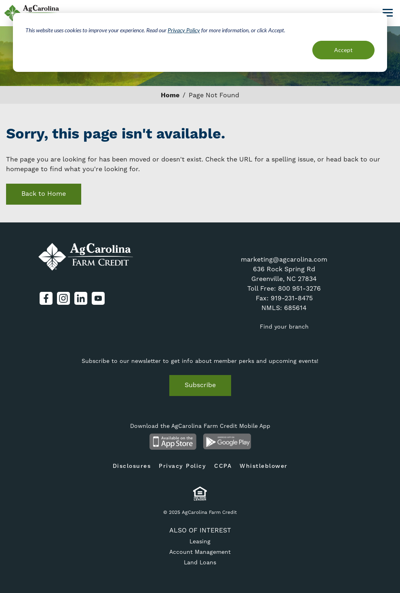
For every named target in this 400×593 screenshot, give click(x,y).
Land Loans (200, 562)
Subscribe (200, 385)
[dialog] (200, 42)
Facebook (46, 298)
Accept (343, 49)
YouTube (98, 298)
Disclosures (132, 466)
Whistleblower (264, 466)
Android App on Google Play (227, 442)
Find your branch (284, 326)
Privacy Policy (184, 30)
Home (170, 95)
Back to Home (43, 193)
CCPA (223, 466)
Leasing (200, 541)
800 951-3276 (299, 288)
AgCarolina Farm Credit (85, 257)
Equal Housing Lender (200, 493)
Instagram (63, 298)
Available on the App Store (173, 442)
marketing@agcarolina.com (284, 259)
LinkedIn (80, 298)
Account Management (200, 552)
